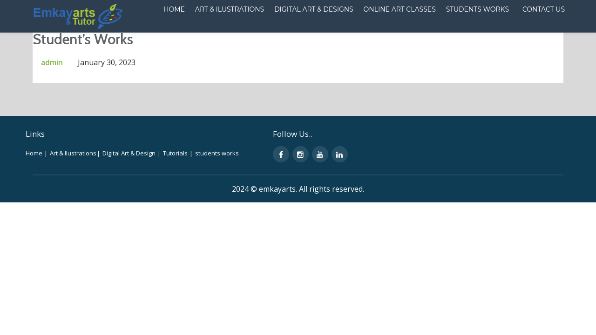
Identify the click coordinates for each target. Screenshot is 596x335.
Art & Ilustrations (75, 190)
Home (110, 39)
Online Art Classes (332, 39)
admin (52, 99)
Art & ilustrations (164, 39)
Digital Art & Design (131, 190)
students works (217, 190)
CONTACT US (475, 39)
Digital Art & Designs (247, 39)
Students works (409, 39)
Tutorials (178, 190)
